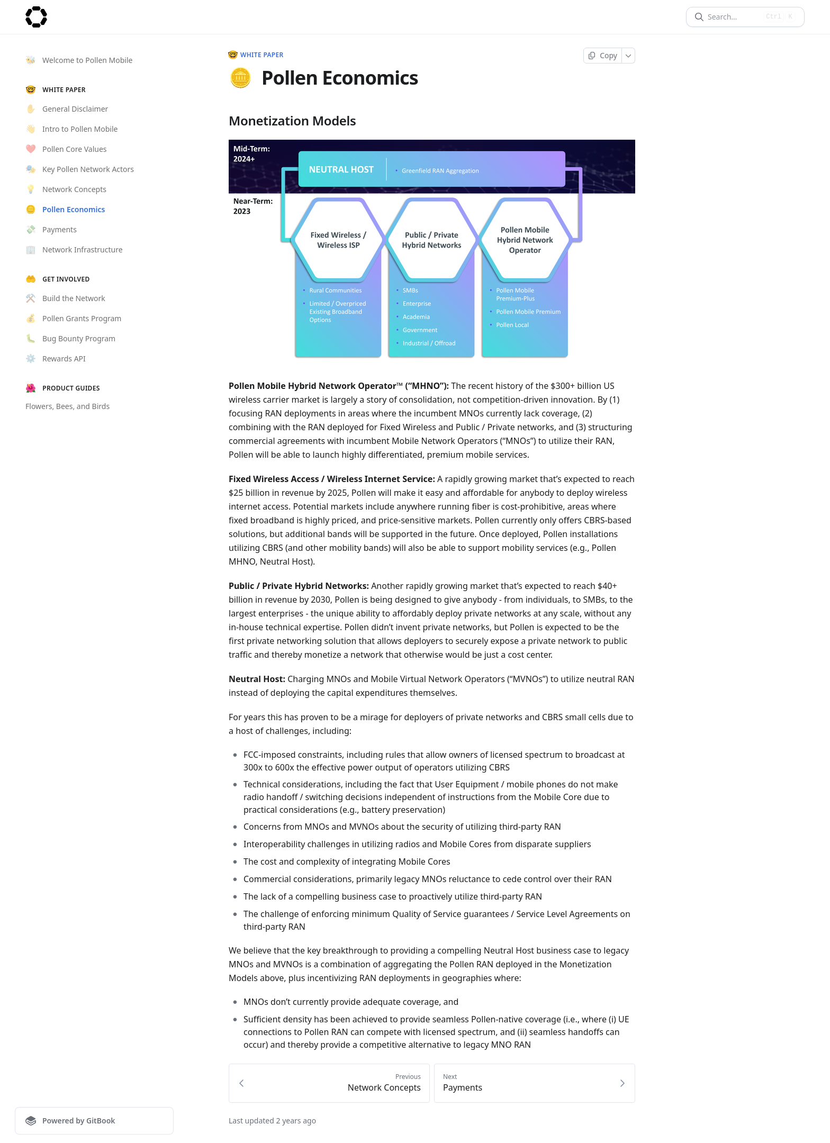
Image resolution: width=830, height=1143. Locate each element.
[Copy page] (602, 56)
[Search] (733, 16)
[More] (628, 56)
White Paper (256, 55)
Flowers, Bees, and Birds (67, 406)
